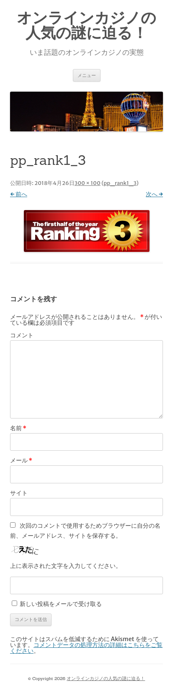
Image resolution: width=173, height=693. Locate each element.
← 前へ (18, 194)
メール (21, 460)
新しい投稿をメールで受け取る (61, 604)
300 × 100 (88, 183)
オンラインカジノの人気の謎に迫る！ (86, 25)
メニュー (86, 75)
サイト (19, 493)
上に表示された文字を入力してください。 (65, 566)
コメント (22, 335)
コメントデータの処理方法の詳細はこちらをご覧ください (86, 647)
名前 (18, 428)
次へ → (154, 194)
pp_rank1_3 (120, 183)
